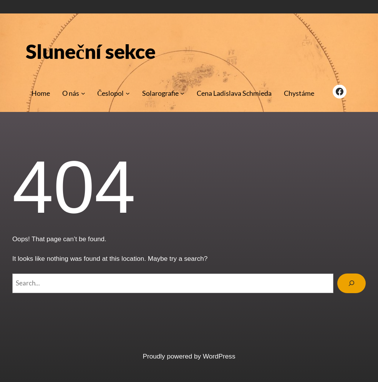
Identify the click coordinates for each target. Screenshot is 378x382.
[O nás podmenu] (83, 93)
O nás (70, 93)
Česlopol (110, 93)
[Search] (351, 283)
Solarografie (160, 93)
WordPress (219, 356)
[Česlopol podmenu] (128, 93)
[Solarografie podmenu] (182, 93)
